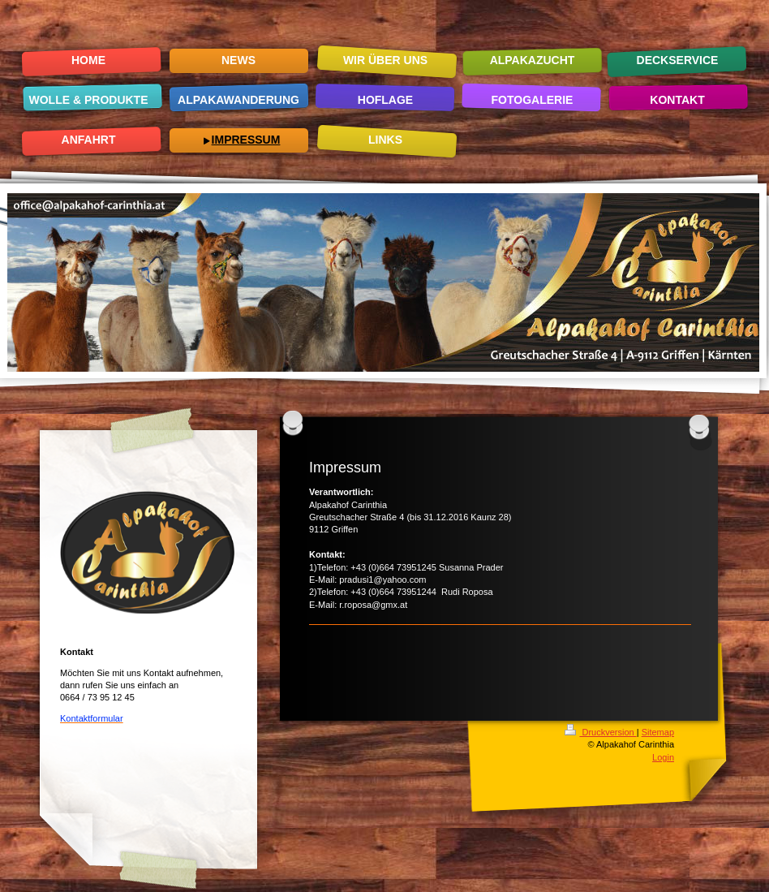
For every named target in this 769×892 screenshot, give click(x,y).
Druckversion (600, 732)
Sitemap (658, 732)
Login (663, 757)
